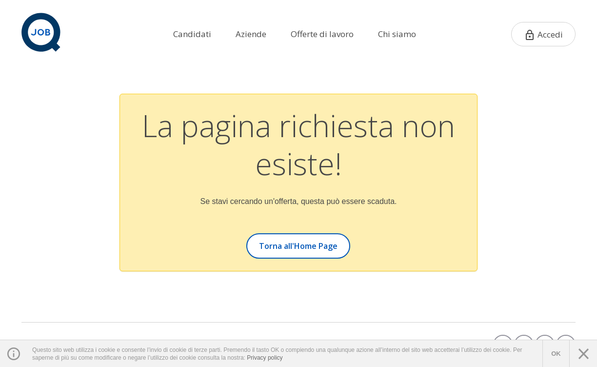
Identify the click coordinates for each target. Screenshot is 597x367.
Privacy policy (264, 357)
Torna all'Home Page (298, 246)
